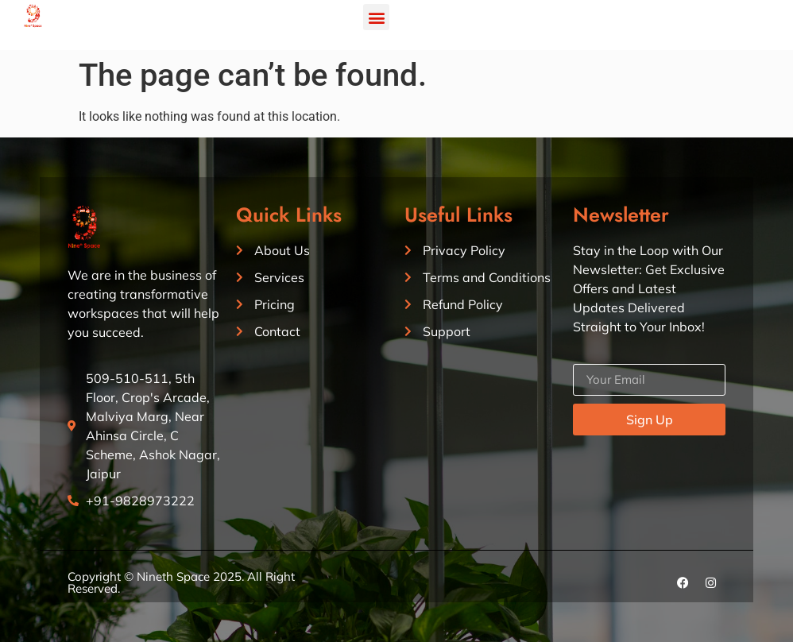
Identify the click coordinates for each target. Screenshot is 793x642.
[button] (376, 17)
